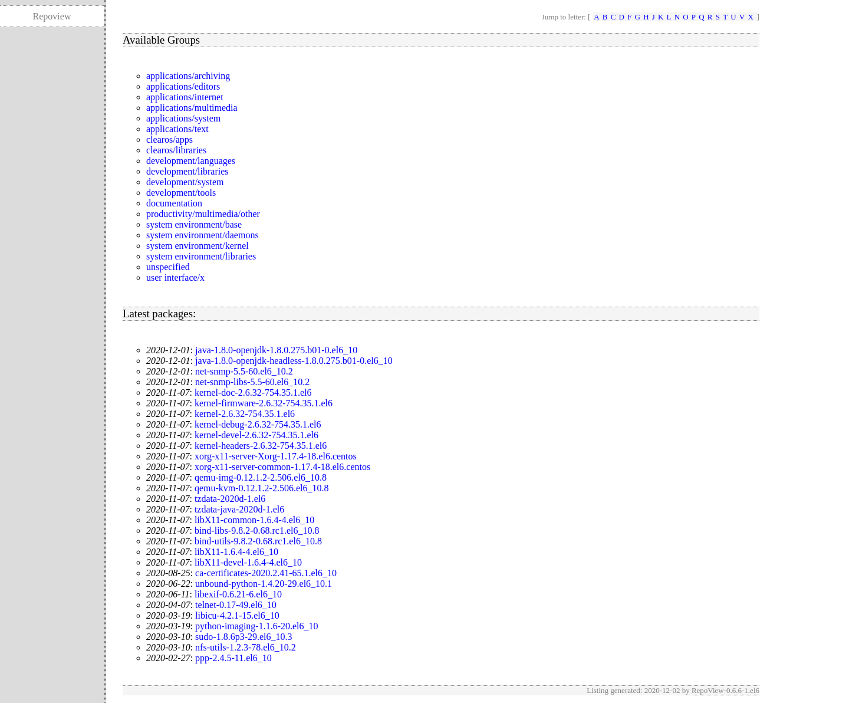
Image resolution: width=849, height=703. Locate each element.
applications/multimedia (192, 108)
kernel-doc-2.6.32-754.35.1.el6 (253, 392)
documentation (174, 203)
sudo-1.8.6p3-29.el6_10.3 (243, 637)
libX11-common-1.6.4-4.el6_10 (254, 520)
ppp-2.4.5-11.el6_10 (233, 658)
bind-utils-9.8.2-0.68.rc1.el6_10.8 (258, 541)
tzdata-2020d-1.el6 (230, 499)
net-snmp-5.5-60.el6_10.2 (244, 371)
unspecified (168, 267)
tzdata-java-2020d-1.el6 (239, 509)
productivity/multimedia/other (203, 214)
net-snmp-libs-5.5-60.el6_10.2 (252, 382)
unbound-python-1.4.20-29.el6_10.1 (263, 584)
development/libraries (187, 171)
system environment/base (194, 224)
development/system (185, 182)
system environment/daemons (202, 235)
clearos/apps (169, 139)
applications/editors (183, 86)
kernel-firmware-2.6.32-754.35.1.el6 (264, 403)
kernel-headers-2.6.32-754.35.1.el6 (261, 446)
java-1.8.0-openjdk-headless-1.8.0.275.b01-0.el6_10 (294, 361)
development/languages (190, 161)
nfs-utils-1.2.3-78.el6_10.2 (245, 647)
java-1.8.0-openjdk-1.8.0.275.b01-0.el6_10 (276, 350)
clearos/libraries (176, 150)
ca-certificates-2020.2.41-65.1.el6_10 (266, 573)
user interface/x (175, 277)
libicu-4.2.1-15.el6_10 (237, 615)
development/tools (181, 193)
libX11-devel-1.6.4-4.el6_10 (248, 562)
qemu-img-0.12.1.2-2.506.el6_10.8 (261, 477)
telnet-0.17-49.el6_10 (236, 605)
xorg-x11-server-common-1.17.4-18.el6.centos (282, 467)
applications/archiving (188, 76)
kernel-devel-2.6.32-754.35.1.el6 (256, 435)
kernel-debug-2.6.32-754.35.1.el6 (258, 424)
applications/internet (184, 97)
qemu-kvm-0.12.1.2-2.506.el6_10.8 (262, 488)
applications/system (183, 118)
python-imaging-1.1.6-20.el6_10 (256, 626)
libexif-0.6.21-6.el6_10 (238, 594)
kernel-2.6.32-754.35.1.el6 (245, 414)
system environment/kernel (197, 246)
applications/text (177, 129)
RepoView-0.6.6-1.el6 (725, 690)
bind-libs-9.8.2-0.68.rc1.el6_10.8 (257, 530)
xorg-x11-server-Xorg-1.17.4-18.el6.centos (276, 456)
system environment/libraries (201, 256)
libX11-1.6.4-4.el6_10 (236, 552)
